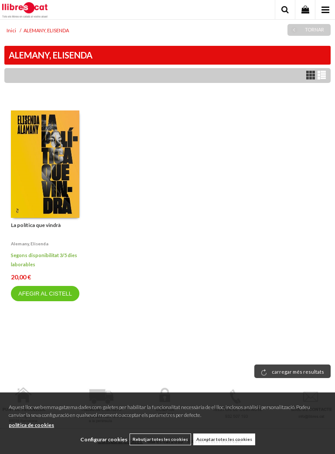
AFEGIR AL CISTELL (45, 293)
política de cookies (31, 425)
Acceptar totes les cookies (224, 439)
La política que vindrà (36, 225)
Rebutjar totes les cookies (160, 439)
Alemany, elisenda (29, 243)
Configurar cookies (103, 439)
